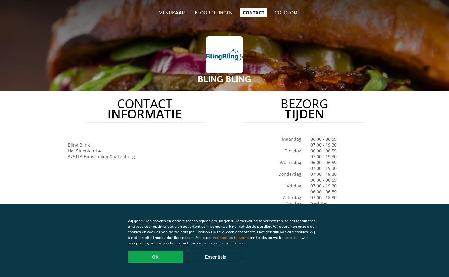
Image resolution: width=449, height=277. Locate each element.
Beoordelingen (213, 12)
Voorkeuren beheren (231, 237)
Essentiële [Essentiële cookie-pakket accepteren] (215, 257)
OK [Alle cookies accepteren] (155, 257)
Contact (253, 12)
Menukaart (172, 12)
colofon (286, 12)
